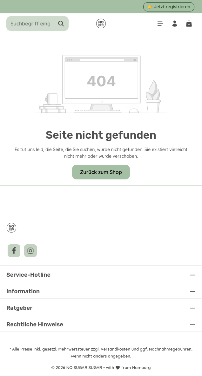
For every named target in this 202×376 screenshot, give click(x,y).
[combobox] (30, 23)
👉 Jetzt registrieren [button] (169, 6)
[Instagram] (30, 250)
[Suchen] (61, 23)
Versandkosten (116, 348)
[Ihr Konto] (174, 24)
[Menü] (159, 24)
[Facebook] (14, 250)
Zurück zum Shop (101, 172)
